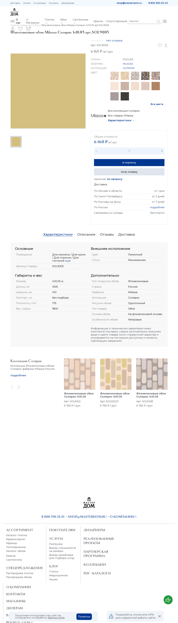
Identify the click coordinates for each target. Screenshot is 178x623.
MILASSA (128, 64)
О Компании (18, 587)
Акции (53, 579)
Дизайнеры (94, 530)
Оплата (26, 3)
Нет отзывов (114, 40)
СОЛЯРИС (129, 68)
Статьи (53, 571)
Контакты (53, 3)
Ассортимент (19, 530)
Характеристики (119, 120)
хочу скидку (129, 171)
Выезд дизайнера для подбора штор (61, 556)
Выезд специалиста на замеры (62, 549)
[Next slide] (18, 387)
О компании (40, 3)
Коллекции (95, 564)
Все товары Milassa (120, 115)
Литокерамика (16, 547)
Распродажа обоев (19, 577)
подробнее (157, 207)
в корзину (129, 162)
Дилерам (14, 608)
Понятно (84, 616)
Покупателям (62, 530)
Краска (11, 555)
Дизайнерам (68, 3)
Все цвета (157, 104)
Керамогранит (16, 539)
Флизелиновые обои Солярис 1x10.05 (79, 395)
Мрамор (11, 543)
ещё (67, 260)
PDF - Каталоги (97, 573)
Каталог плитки (16, 535)
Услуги (56, 539)
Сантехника (14, 559)
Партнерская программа (96, 554)
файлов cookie (56, 617)
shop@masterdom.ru (129, 3)
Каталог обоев (16, 551)
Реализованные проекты (99, 541)
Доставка (15, 3)
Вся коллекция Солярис (124, 110)
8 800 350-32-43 (158, 3)
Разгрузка (56, 544)
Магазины (16, 601)
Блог (53, 566)
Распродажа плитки (20, 573)
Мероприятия (58, 575)
